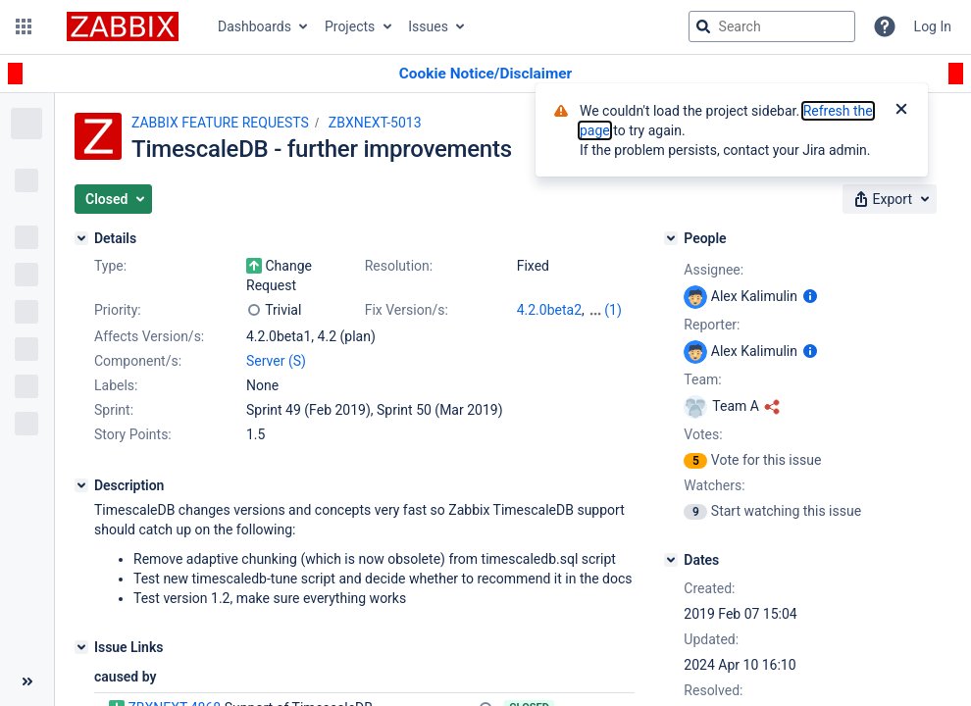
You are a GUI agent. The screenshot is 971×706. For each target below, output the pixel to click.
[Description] (81, 485)
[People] (671, 238)
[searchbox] (772, 26)
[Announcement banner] (485, 74)
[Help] (884, 26)
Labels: (115, 385)
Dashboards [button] (254, 26)
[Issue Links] (81, 647)
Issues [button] (428, 26)
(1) (613, 310)
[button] (23, 26)
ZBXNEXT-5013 (375, 122)
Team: (702, 379)
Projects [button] (350, 26)
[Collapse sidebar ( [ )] (27, 681)
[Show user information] (810, 296)
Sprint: (113, 410)
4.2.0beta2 (549, 310)
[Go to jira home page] (122, 26)
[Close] (901, 111)
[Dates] (671, 560)
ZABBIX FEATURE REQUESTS (220, 122)
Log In (932, 26)
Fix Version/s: (406, 310)
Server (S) (276, 361)
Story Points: (133, 434)
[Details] (81, 238)
